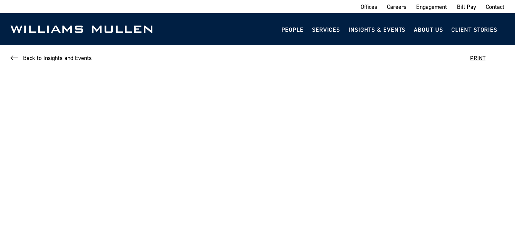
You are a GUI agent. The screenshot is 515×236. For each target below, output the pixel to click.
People (292, 29)
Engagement (431, 6)
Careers (396, 6)
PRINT (477, 58)
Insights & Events (376, 29)
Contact (495, 6)
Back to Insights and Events (57, 57)
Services (326, 29)
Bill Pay (466, 6)
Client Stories (474, 29)
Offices (369, 6)
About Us (428, 29)
